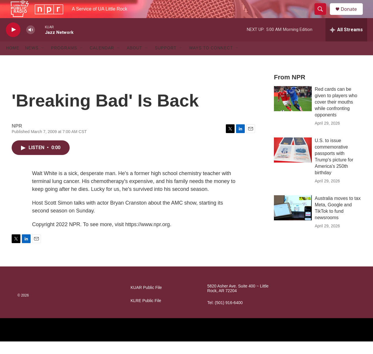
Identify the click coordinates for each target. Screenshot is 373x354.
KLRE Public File (146, 313)
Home (12, 60)
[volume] (31, 42)
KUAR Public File (146, 300)
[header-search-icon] (323, 15)
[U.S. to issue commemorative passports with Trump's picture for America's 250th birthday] (293, 162)
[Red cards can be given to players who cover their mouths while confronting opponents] (293, 111)
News (31, 60)
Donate (352, 15)
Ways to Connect (211, 60)
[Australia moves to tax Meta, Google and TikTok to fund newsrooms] (293, 220)
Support (165, 60)
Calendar (102, 60)
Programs (64, 60)
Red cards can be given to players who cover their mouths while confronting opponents (336, 114)
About (134, 60)
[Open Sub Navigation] (43, 60)
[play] (13, 42)
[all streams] (346, 42)
